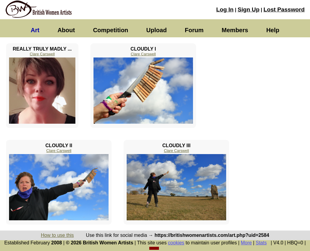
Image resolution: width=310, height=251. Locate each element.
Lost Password (284, 9)
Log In (225, 9)
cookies (176, 242)
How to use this (57, 235)
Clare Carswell (42, 54)
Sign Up (248, 9)
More (246, 242)
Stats (261, 242)
